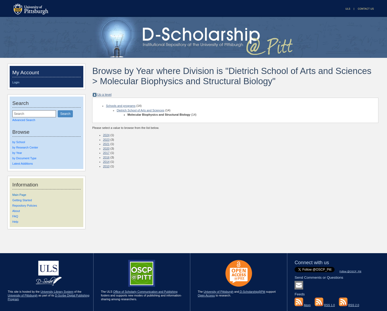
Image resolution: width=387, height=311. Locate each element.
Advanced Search (23, 120)
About (16, 211)
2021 (106, 144)
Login (15, 82)
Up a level (104, 95)
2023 (106, 139)
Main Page (19, 194)
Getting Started (22, 200)
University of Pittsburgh (23, 295)
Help (15, 221)
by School (18, 142)
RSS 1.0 (329, 305)
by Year (17, 152)
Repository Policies (24, 205)
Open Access (206, 295)
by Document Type (24, 158)
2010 (106, 166)
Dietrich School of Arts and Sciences (140, 110)
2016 (106, 157)
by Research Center (25, 147)
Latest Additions (22, 163)
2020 (106, 148)
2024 (106, 135)
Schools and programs (120, 105)
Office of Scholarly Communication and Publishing (145, 291)
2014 (106, 161)
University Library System (57, 291)
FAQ (15, 216)
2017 (106, 152)
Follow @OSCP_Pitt (350, 271)
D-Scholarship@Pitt (252, 291)
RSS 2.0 (353, 305)
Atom (307, 305)
